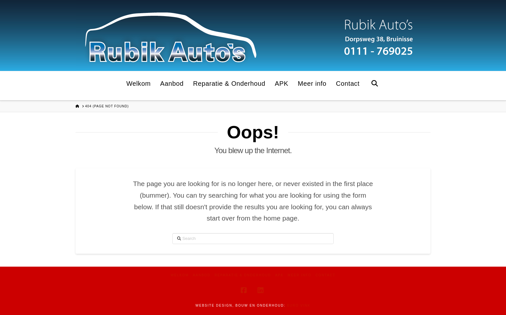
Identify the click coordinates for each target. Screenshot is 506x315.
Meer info (299, 275)
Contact (326, 275)
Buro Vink (298, 305)
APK (279, 275)
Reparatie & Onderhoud (243, 275)
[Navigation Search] (374, 85)
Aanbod (201, 275)
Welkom (180, 275)
